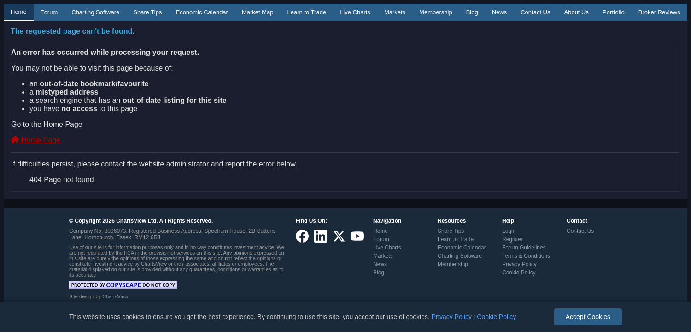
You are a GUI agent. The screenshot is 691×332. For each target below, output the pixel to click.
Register (512, 239)
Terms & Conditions (526, 256)
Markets (394, 12)
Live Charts (355, 12)
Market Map (258, 12)
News (499, 12)
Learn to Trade (307, 12)
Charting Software (95, 12)
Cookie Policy (519, 272)
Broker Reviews (659, 12)
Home (19, 11)
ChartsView (115, 296)
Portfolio (614, 12)
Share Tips (147, 12)
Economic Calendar (202, 12)
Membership (435, 12)
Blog (472, 12)
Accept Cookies (588, 316)
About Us (576, 12)
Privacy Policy (519, 264)
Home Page (35, 140)
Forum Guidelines (524, 247)
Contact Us (535, 12)
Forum (49, 12)
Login (508, 231)
